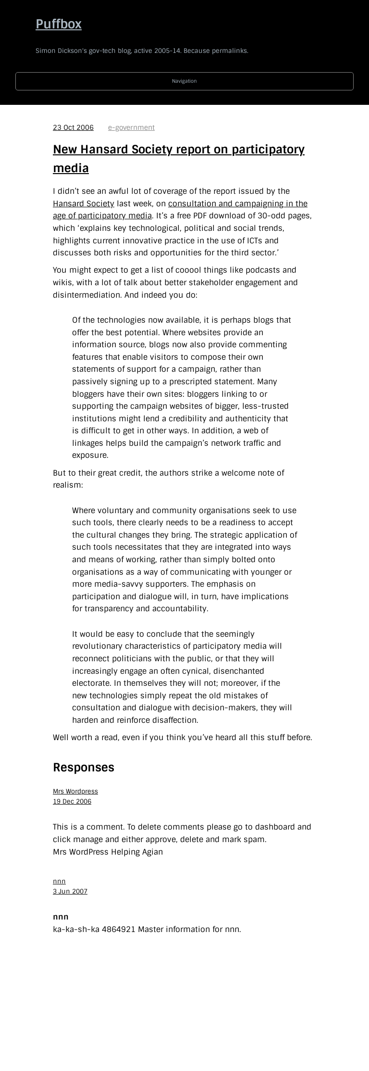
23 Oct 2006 (73, 127)
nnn (59, 881)
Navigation (184, 81)
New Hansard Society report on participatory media (179, 158)
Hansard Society (83, 204)
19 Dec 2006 (72, 801)
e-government (131, 127)
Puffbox (59, 24)
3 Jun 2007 (70, 891)
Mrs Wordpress (75, 791)
